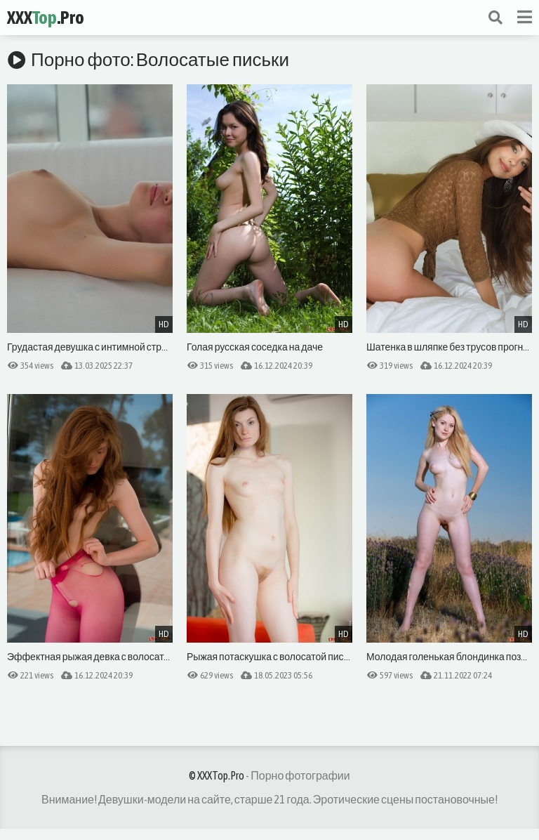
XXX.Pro (45, 17)
